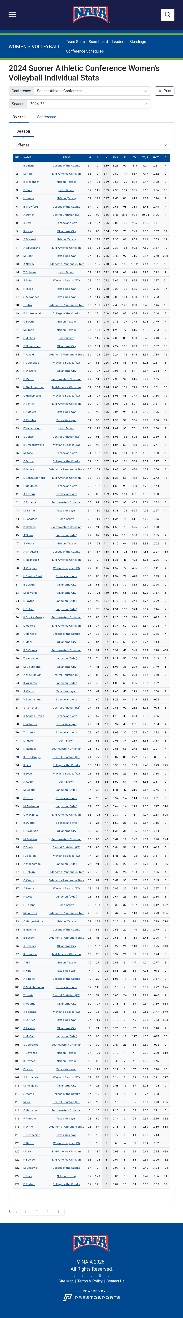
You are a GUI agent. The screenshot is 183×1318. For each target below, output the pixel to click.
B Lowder (29, 584)
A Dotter (28, 214)
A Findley (29, 978)
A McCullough (32, 675)
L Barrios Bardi (32, 576)
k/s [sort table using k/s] (115, 157)
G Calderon (30, 486)
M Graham (30, 839)
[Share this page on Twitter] (36, 1212)
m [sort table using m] (89, 157)
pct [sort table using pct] (156, 157)
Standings (137, 41)
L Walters (29, 625)
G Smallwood (32, 346)
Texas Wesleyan (66, 256)
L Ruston (29, 740)
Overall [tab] (18, 117)
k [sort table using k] (106, 157)
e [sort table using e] (125, 157)
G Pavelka (29, 420)
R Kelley (28, 231)
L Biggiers (29, 412)
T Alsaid (28, 354)
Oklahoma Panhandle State (66, 264)
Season (18, 104)
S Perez (28, 798)
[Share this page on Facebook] (25, 1212)
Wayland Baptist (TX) (66, 280)
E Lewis (28, 1069)
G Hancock (30, 633)
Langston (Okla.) (66, 535)
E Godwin (29, 1184)
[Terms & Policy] (90, 1281)
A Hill (26, 962)
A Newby (28, 264)
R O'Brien (29, 1020)
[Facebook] (91, 1275)
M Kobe (28, 453)
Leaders (119, 41)
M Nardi (28, 173)
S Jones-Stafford (34, 477)
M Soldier (29, 789)
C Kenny (28, 880)
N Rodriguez (31, 559)
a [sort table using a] (165, 157)
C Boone (28, 321)
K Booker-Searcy (33, 617)
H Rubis (28, 288)
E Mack (27, 642)
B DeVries (29, 527)
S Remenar (30, 707)
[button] (59, 1212)
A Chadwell (30, 551)
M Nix (26, 1102)
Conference (21, 91)
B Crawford (30, 206)
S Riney (27, 190)
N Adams (29, 1003)
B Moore (28, 469)
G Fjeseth (29, 1028)
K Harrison (30, 954)
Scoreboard (98, 41)
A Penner (29, 888)
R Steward (29, 370)
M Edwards (30, 592)
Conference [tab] (46, 117)
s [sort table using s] (98, 157)
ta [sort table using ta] (134, 157)
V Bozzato (29, 1011)
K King (27, 970)
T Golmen (29, 272)
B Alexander (31, 181)
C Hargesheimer (33, 921)
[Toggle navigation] (12, 14)
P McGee (28, 379)
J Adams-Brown (33, 716)
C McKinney (30, 814)
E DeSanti (29, 905)
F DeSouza (30, 650)
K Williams (30, 683)
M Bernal (29, 510)
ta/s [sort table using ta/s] (145, 157)
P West (27, 896)
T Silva (27, 305)
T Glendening (31, 1135)
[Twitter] (74, 1275)
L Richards (30, 724)
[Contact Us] (116, 1281)
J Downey (29, 946)
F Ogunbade (31, 362)
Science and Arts (66, 223)
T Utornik (29, 732)
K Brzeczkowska (33, 445)
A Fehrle (28, 403)
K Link (27, 765)
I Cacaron (29, 855)
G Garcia (28, 1143)
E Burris (28, 847)
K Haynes (29, 1061)
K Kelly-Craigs (32, 757)
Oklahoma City (66, 231)
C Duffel (28, 461)
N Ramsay (29, 748)
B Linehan (29, 165)
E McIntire (29, 929)
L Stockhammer (33, 387)
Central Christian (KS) (66, 214)
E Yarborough (32, 428)
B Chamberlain (32, 313)
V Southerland (32, 699)
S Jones (28, 436)
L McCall (28, 1036)
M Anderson (31, 806)
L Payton (28, 601)
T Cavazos (30, 1052)
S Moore (28, 543)
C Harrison (30, 1110)
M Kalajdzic (30, 1085)
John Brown (66, 190)
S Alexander (31, 297)
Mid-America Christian (66, 173)
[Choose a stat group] (91, 145)
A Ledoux (29, 494)
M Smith (28, 330)
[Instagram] (83, 1275)
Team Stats (75, 41)
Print (164, 91)
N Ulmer (28, 1126)
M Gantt (28, 256)
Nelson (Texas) (66, 181)
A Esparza (29, 502)
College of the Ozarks (66, 165)
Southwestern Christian (66, 379)
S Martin (28, 691)
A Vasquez (30, 568)
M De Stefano (32, 666)
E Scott (27, 773)
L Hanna (28, 198)
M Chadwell (30, 1167)
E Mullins (29, 338)
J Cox (27, 223)
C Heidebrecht (32, 395)
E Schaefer (30, 519)
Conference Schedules (85, 51)
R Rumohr (29, 1118)
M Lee (27, 1151)
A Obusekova (31, 247)
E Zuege (28, 937)
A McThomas (32, 864)
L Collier (28, 609)
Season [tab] (23, 131)
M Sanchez (30, 913)
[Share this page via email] (47, 1212)
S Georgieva (31, 1044)
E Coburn (29, 872)
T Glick (27, 1176)
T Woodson (30, 658)
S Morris (28, 1094)
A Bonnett (29, 239)
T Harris (28, 995)
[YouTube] (100, 1275)
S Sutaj (27, 280)
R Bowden (29, 1159)
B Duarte (29, 822)
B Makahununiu (33, 987)
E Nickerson (30, 831)
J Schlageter (31, 1077)
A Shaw (28, 535)
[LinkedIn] (108, 1275)
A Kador (28, 781)
